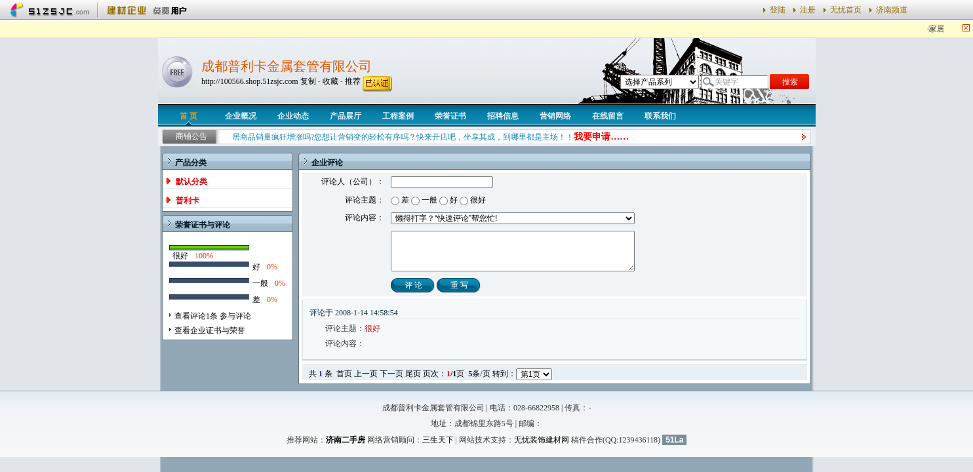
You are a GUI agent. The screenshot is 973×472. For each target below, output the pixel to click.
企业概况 (240, 116)
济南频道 (891, 9)
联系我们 (660, 116)
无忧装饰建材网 (541, 439)
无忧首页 (846, 9)
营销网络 (555, 116)
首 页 (188, 116)
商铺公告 (191, 136)
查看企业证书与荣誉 (209, 330)
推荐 (353, 81)
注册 (808, 9)
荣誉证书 (450, 116)
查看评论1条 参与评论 (212, 316)
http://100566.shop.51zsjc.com (249, 81)
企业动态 (293, 116)
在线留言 (608, 116)
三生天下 (438, 439)
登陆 (777, 9)
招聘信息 (503, 116)
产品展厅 (345, 116)
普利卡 (187, 200)
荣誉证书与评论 (202, 224)
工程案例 (398, 116)
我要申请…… (606, 137)
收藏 (330, 81)
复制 (308, 81)
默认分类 (191, 181)
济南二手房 (345, 439)
